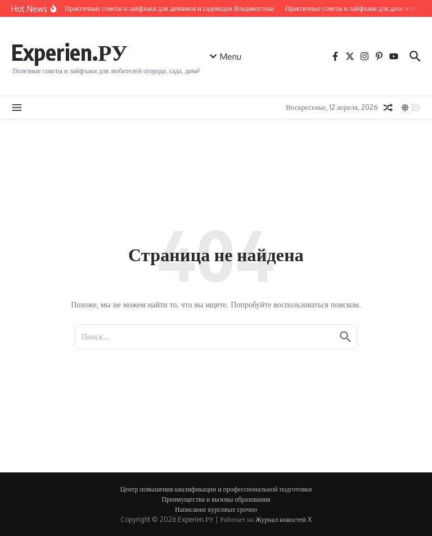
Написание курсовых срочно (216, 509)
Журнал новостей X (283, 519)
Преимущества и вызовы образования (215, 499)
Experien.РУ (69, 52)
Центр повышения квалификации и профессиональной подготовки (216, 489)
